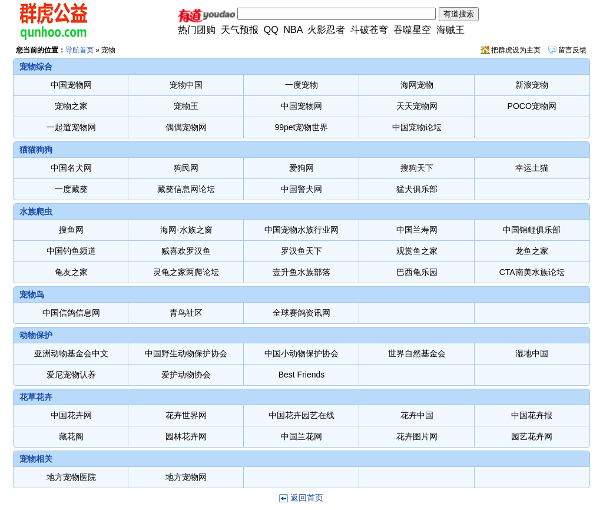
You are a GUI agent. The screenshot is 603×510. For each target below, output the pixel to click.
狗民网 (186, 168)
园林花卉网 (186, 436)
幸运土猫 (531, 168)
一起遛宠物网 (71, 127)
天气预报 (240, 30)
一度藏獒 (71, 189)
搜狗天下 (416, 168)
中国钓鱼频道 (71, 251)
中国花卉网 (71, 415)
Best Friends (302, 374)
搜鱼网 (71, 229)
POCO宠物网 (532, 106)
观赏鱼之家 (417, 251)
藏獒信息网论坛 (186, 189)
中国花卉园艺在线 (301, 415)
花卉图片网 (417, 436)
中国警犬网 (301, 189)
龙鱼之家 (531, 251)
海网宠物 (416, 85)
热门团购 (197, 30)
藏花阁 (71, 436)
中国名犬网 (71, 168)
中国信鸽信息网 (71, 312)
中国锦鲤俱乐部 (532, 229)
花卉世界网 (186, 415)
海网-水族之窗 (186, 229)
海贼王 (450, 30)
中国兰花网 (301, 436)
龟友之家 (71, 272)
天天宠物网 (417, 106)
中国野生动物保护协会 (186, 353)
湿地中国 (531, 353)
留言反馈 (572, 50)
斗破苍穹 (369, 30)
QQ (271, 30)
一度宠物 (301, 85)
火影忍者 (326, 30)
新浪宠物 (531, 85)
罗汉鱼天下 (301, 251)
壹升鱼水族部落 (301, 272)
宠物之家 (71, 106)
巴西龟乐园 (417, 272)
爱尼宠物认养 (71, 374)
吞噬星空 (412, 30)
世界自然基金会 (417, 353)
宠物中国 (186, 85)
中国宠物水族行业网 (301, 229)
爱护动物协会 (186, 374)
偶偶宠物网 (186, 127)
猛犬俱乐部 (417, 189)
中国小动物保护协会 (301, 353)
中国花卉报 (531, 415)
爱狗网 (301, 168)
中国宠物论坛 (417, 127)
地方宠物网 (186, 477)
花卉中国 (416, 415)
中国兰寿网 (417, 229)
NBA (293, 30)
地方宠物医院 (71, 477)
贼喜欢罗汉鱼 (186, 251)
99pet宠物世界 (301, 127)
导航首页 (79, 50)
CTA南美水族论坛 (532, 272)
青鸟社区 (186, 312)
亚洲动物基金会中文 (71, 353)
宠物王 (186, 106)
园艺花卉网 (531, 436)
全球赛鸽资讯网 (301, 312)
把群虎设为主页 (516, 50)
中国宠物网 (71, 85)
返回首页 (306, 497)
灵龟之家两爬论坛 (186, 272)
